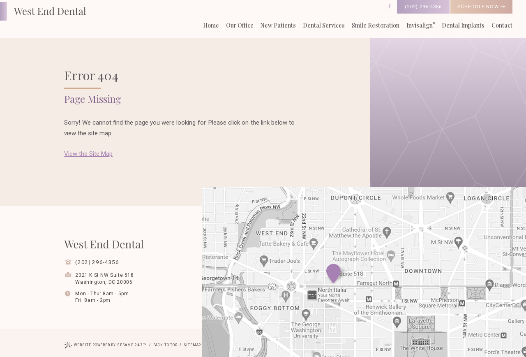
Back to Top (165, 345)
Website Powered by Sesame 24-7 (106, 346)
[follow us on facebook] (389, 6)
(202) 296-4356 (423, 6)
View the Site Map (88, 154)
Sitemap (192, 345)
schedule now (481, 6)
